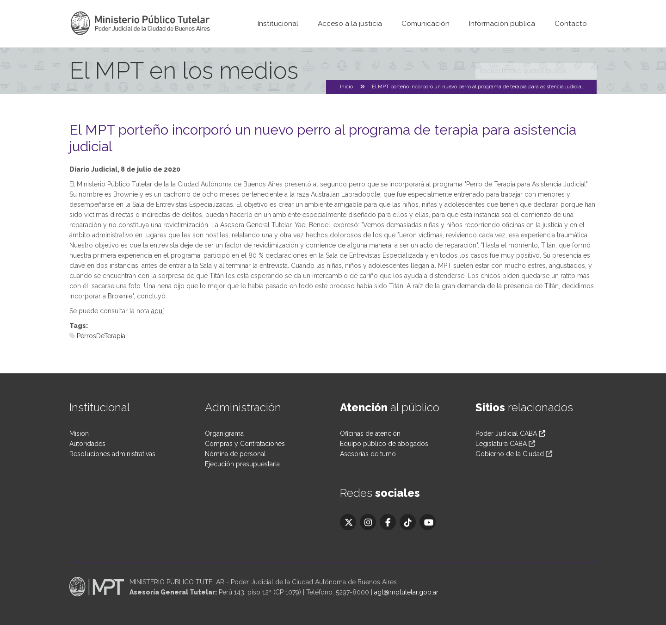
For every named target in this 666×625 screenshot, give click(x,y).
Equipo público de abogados (384, 443)
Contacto (571, 23)
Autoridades (87, 443)
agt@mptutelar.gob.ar (406, 592)
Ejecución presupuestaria (242, 464)
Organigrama (224, 433)
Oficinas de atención (370, 433)
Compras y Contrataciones (245, 443)
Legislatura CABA (501, 443)
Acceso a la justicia (350, 23)
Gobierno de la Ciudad (509, 454)
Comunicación (425, 23)
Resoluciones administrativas (112, 454)
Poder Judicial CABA (510, 433)
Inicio (346, 87)
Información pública (502, 23)
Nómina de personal (235, 454)
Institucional (278, 23)
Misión (79, 433)
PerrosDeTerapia (101, 336)
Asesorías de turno (368, 454)
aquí (157, 311)
